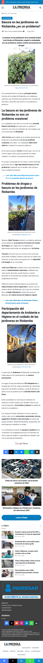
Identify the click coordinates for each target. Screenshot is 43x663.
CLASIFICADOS (6, 608)
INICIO (4, 13)
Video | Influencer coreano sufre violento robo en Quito (22, 2)
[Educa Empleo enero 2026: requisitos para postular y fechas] (7, 573)
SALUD (27, 651)
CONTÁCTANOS (6, 610)
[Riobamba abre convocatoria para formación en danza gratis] (7, 544)
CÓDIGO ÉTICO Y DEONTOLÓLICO (12, 605)
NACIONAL (20, 651)
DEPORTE (13, 651)
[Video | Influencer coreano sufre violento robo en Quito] (7, 554)
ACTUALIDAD (12, 13)
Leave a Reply (21, 517)
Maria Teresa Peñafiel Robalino (13, 31)
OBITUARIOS (21, 654)
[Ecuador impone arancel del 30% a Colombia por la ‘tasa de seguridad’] (7, 535)
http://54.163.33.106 (21, 88)
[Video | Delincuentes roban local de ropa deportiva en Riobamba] (7, 564)
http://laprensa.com (24, 234)
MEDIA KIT (5, 603)
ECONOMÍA (35, 648)
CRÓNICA (5, 651)
